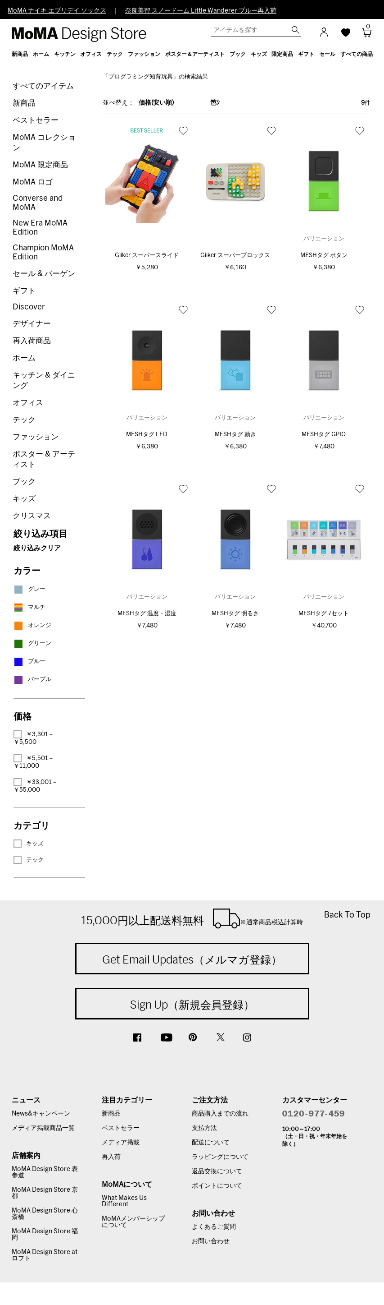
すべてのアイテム (43, 86)
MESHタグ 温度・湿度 (146, 614)
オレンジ (32, 625)
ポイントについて (217, 1186)
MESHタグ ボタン (324, 255)
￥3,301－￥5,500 (34, 737)
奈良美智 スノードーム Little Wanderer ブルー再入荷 (200, 11)
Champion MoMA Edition (43, 252)
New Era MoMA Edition (40, 227)
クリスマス (32, 516)
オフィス (28, 402)
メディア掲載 (121, 1142)
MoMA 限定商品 (40, 165)
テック (24, 420)
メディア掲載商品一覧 (43, 1128)
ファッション (36, 437)
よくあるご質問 (214, 1227)
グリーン (32, 643)
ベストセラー (36, 120)
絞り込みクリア (37, 548)
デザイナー (32, 323)
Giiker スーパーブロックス (235, 255)
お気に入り (183, 130)
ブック (24, 481)
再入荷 (111, 1157)
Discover (29, 307)
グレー (29, 589)
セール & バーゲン (44, 273)
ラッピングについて (220, 1157)
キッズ (24, 499)
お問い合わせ (211, 1241)
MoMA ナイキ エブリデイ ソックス (57, 11)
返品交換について (217, 1171)
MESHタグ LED (146, 435)
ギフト (24, 291)
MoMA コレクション (44, 143)
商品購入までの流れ (220, 1114)
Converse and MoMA (38, 202)
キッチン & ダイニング (44, 380)
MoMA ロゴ (33, 182)
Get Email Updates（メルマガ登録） (192, 959)
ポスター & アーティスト (44, 459)
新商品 (24, 103)
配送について (211, 1142)
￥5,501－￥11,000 (34, 761)
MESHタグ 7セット (323, 614)
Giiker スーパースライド (147, 255)
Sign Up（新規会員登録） (192, 1004)
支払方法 (204, 1128)
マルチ (29, 607)
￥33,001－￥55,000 (36, 785)
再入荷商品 (32, 341)
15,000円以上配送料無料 (192, 918)
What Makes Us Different (124, 1201)
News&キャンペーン (41, 1114)
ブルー (29, 661)
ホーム (24, 358)
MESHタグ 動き (235, 435)
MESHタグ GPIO (324, 435)
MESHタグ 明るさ (235, 614)
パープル (32, 679)
